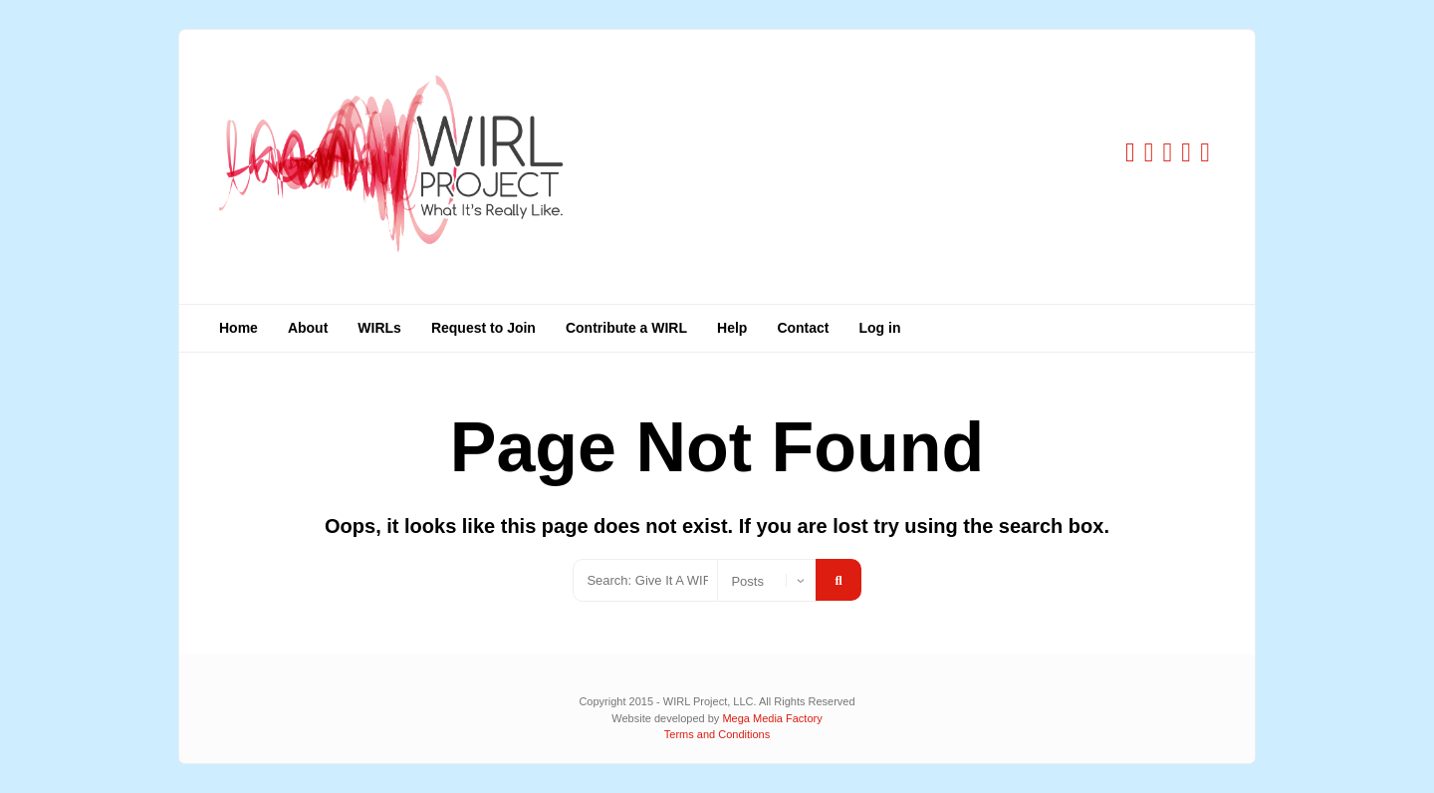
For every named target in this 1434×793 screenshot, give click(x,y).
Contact (803, 328)
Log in (880, 328)
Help (732, 328)
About (308, 328)
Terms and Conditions (717, 734)
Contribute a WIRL (626, 328)
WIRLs (379, 328)
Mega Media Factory (772, 718)
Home (238, 328)
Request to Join (483, 328)
